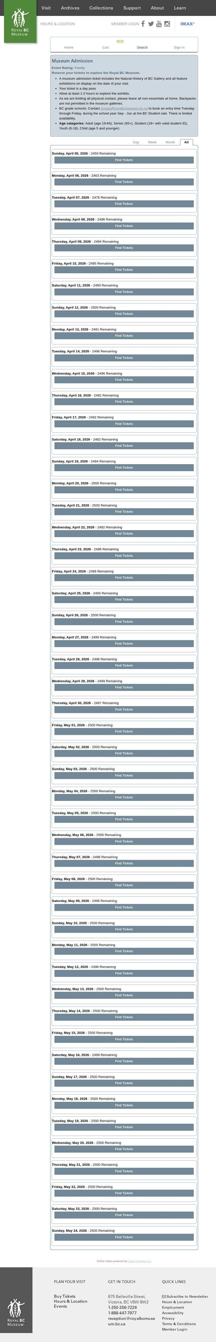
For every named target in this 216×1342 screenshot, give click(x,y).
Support (132, 8)
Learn (180, 8)
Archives (70, 8)
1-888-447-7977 (122, 1312)
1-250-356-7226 (122, 1307)
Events (60, 1306)
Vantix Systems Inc (139, 1261)
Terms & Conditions (179, 1324)
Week (152, 142)
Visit (46, 8)
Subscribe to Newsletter (187, 1296)
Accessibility (173, 1313)
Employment (173, 1307)
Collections (101, 8)
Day (136, 142)
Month (170, 142)
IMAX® (188, 23)
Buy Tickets (64, 1296)
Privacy (168, 1318)
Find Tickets (124, 160)
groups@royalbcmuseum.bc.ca (124, 108)
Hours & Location (57, 24)
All (186, 142)
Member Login (125, 24)
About (157, 8)
